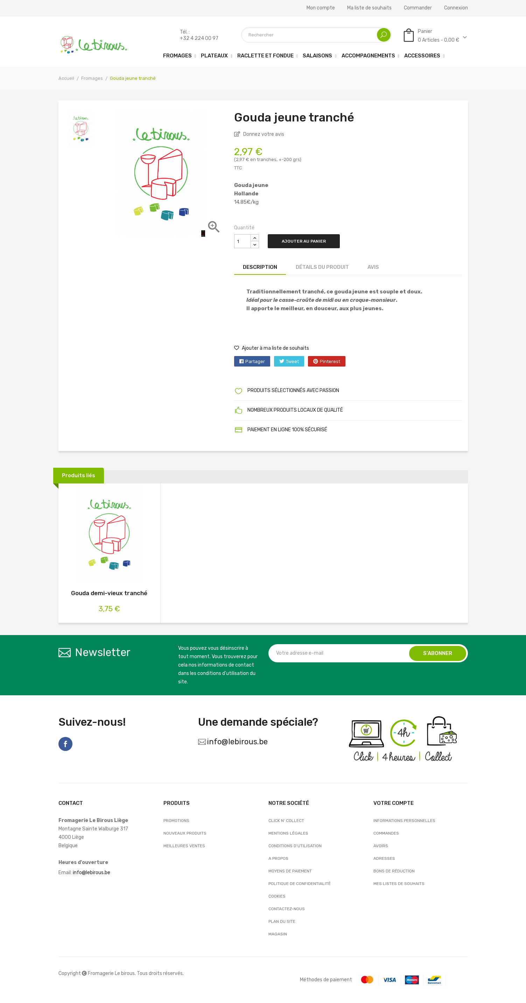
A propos (278, 858)
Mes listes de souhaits (399, 883)
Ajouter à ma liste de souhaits (271, 348)
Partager (255, 361)
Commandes (386, 833)
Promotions (176, 820)
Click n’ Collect (286, 820)
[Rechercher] (316, 35)
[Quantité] (242, 241)
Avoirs (380, 845)
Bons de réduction (394, 871)
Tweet (292, 361)
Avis (373, 267)
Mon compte (321, 8)
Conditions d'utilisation (295, 845)
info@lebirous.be (237, 741)
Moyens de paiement (290, 871)
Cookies (277, 896)
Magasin (277, 934)
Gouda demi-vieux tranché (109, 593)
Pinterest (330, 361)
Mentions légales (288, 833)
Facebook (65, 744)
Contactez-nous (286, 908)
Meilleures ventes (184, 845)
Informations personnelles (404, 820)
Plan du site (281, 921)
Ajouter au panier (304, 241)
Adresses (384, 858)
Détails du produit (322, 267)
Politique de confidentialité (299, 883)
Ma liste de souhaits (369, 8)
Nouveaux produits (184, 833)
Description (260, 267)
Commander (418, 8)
